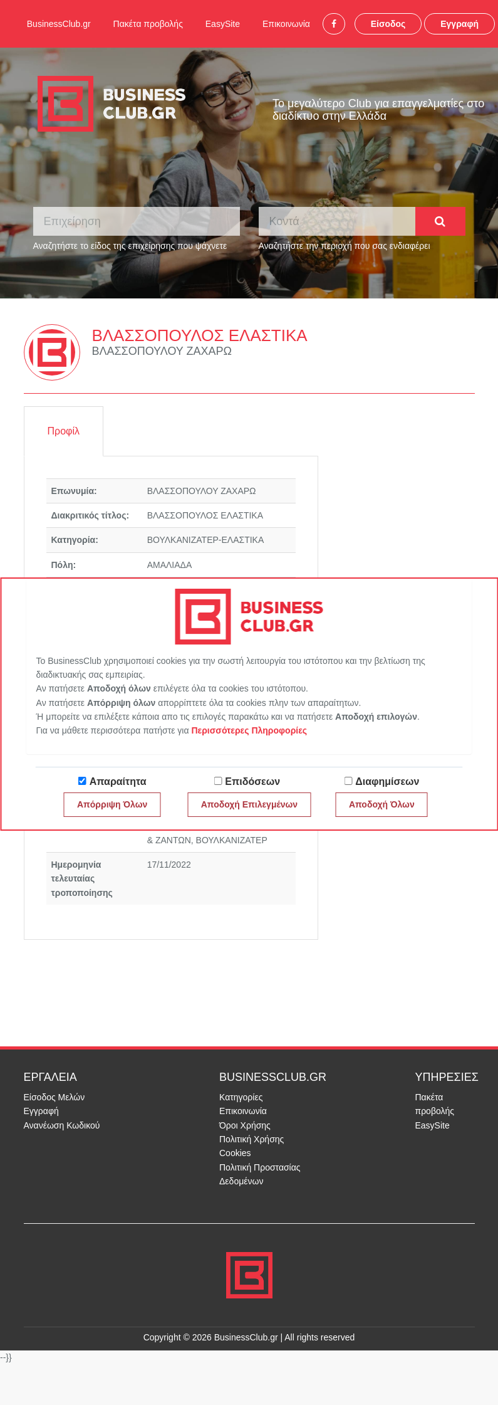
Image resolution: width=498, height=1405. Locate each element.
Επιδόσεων (252, 781)
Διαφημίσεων (387, 781)
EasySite (222, 24)
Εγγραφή (459, 24)
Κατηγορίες (240, 1097)
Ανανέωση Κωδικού (62, 1125)
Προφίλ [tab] (64, 431)
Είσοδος (388, 24)
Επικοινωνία (286, 24)
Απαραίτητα (118, 781)
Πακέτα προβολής (148, 24)
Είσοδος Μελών (54, 1097)
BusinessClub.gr (59, 24)
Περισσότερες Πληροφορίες (249, 730)
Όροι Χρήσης (245, 1125)
